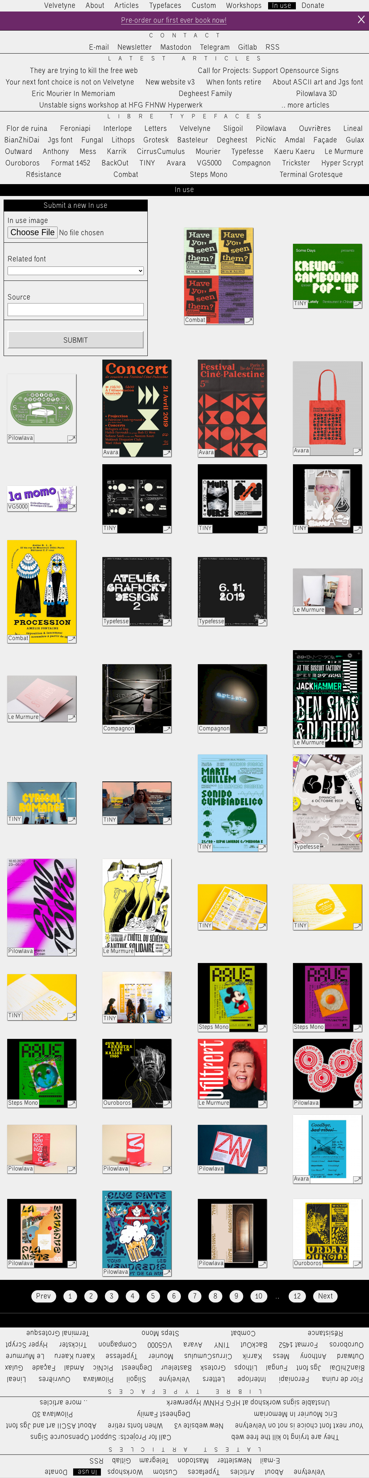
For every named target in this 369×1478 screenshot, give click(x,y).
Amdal (295, 140)
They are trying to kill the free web (84, 70)
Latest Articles (188, 59)
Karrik (116, 151)
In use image (28, 220)
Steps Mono (209, 175)
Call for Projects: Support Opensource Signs (268, 70)
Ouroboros (22, 163)
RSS (273, 47)
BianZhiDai (22, 140)
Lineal (353, 128)
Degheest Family (205, 94)
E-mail (99, 47)
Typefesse (247, 151)
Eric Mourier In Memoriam (73, 94)
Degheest (232, 140)
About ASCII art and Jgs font (318, 82)
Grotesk (156, 140)
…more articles (305, 105)
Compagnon (251, 163)
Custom (204, 5)
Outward (18, 151)
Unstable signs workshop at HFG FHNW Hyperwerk (121, 105)
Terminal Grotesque (311, 175)
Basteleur (192, 140)
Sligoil (233, 128)
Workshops (244, 5)
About (95, 5)
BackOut (115, 163)
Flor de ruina (27, 128)
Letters (156, 128)
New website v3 (170, 82)
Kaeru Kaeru (294, 151)
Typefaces (165, 5)
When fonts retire (234, 82)
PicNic (266, 140)
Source (19, 297)
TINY (147, 163)
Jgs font (60, 140)
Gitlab (247, 47)
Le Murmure (344, 151)
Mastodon (176, 47)
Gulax (355, 140)
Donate (313, 5)
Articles (127, 5)
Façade (325, 140)
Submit (75, 341)
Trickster (296, 163)
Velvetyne (60, 5)
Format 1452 (70, 163)
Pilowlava (271, 128)
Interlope (117, 128)
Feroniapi (75, 128)
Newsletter (134, 47)
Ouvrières (315, 128)
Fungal (92, 140)
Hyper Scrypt (342, 163)
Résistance (44, 175)
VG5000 (209, 163)
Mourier (208, 151)
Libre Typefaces (188, 117)
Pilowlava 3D (316, 94)
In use (282, 5)
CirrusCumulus (161, 151)
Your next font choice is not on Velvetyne (70, 82)
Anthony (56, 151)
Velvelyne (195, 128)
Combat (126, 175)
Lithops (123, 140)
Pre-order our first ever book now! (174, 20)
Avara (176, 163)
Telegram (215, 47)
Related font (27, 259)
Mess (88, 151)
